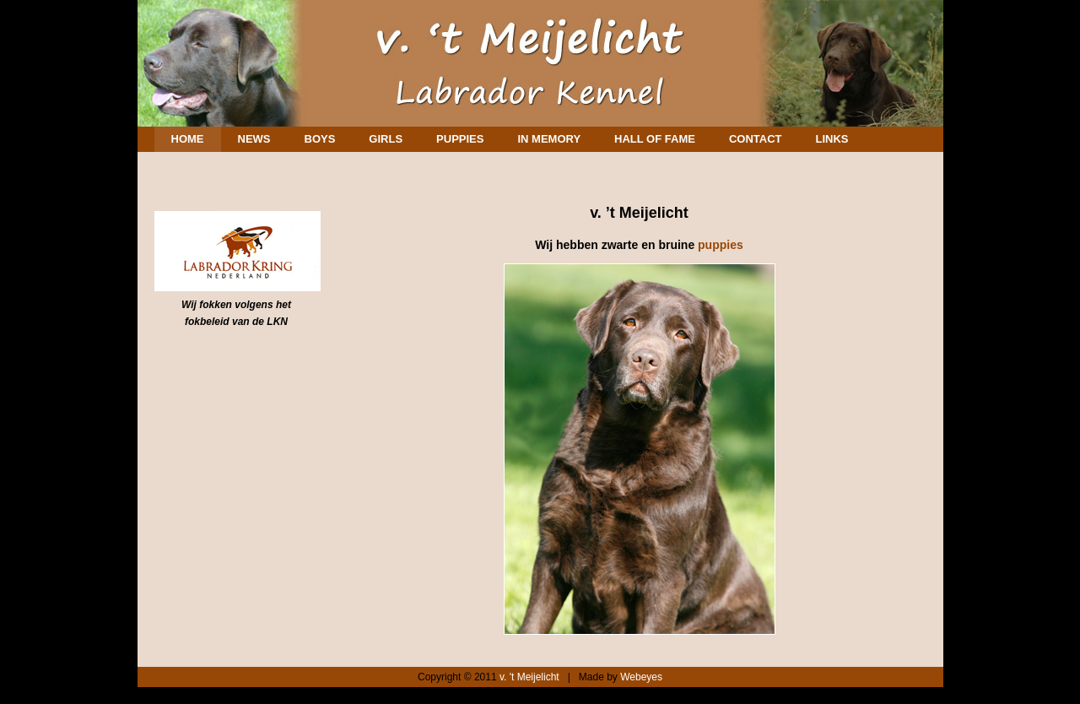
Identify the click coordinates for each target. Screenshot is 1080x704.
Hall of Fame (654, 139)
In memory (548, 139)
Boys (320, 139)
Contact (755, 139)
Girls (385, 139)
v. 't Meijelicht (529, 677)
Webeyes (641, 677)
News (254, 139)
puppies (720, 245)
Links (831, 139)
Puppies (459, 139)
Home (187, 139)
